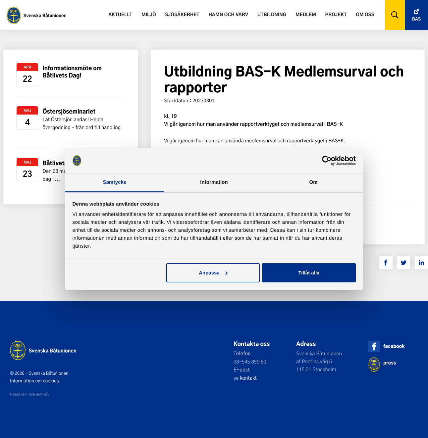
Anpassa (213, 272)
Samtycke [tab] (115, 182)
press (389, 363)
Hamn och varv (228, 14)
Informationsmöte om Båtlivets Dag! (72, 71)
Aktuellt (120, 14)
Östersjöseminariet (69, 111)
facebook (393, 346)
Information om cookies (34, 380)
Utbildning (272, 14)
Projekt (336, 14)
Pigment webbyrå (29, 394)
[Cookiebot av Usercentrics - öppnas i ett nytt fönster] (327, 161)
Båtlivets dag (60, 163)
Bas (416, 19)
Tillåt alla (308, 272)
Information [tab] (214, 182)
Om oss (365, 14)
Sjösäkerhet (182, 14)
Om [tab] (313, 182)
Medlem (305, 14)
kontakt (248, 377)
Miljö (148, 14)
